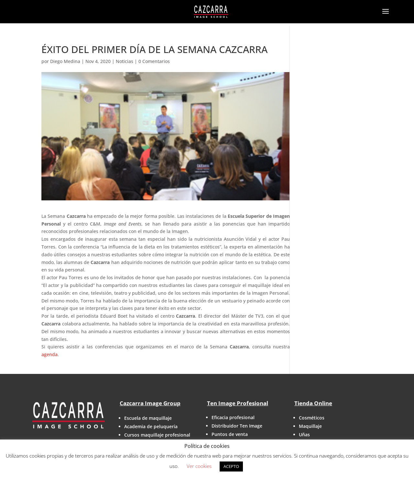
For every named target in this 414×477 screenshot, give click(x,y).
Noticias (124, 61)
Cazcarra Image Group (150, 403)
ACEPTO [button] (231, 466)
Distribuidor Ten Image (237, 426)
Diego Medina (65, 61)
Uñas (304, 434)
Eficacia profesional (233, 417)
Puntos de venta (230, 434)
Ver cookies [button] (199, 466)
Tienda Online (313, 403)
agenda (49, 354)
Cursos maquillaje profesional (157, 435)
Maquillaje (310, 426)
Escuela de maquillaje (148, 418)
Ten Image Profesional (237, 403)
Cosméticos (311, 418)
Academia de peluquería (151, 426)
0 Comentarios (154, 61)
